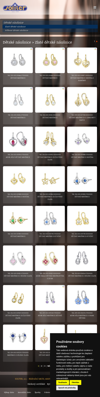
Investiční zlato (24, 392)
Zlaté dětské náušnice (15, 26)
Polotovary (48, 392)
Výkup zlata (9, 392)
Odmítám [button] (75, 382)
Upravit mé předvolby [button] (67, 388)
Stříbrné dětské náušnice (16, 30)
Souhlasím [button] (62, 382)
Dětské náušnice (14, 22)
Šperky (37, 392)
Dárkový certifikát (36, 384)
